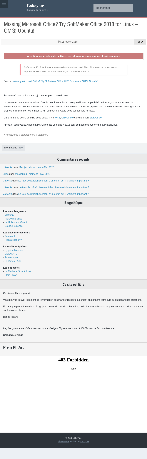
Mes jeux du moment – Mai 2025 (36, 178)
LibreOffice (98, 124)
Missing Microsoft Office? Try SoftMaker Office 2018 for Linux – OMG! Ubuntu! (72, 29)
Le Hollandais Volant (16, 233)
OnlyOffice (69, 124)
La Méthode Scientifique (18, 282)
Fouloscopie (11, 268)
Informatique (17, 154)
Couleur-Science (14, 237)
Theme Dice (63, 452)
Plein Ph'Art (11, 286)
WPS (59, 124)
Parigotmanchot (13, 229)
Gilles (5, 185)
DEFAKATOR (12, 265)
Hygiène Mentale (14, 261)
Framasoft (10, 247)
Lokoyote (35, 5)
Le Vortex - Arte (13, 272)
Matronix (7, 191)
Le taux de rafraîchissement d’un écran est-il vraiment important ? (53, 191)
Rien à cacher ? (13, 251)
